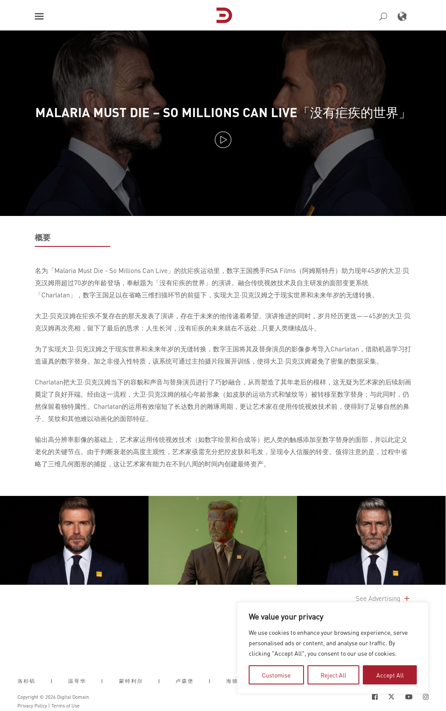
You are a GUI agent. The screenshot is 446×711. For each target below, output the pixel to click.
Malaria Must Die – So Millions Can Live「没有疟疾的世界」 (223, 112)
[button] (39, 16)
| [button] (52, 681)
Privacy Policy (32, 706)
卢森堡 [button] (185, 681)
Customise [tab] (276, 675)
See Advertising (383, 598)
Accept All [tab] (390, 675)
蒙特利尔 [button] (131, 681)
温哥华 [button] (77, 681)
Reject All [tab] (333, 675)
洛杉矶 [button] (26, 681)
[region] (333, 648)
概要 (43, 237)
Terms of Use (65, 706)
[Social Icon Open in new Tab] (375, 697)
